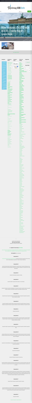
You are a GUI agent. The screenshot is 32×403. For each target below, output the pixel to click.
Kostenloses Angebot (21, 175)
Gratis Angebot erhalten (16, 52)
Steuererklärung (21, 197)
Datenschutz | (15, 399)
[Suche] (23, 11)
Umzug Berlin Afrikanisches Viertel (12, 258)
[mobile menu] (0, 11)
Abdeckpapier (21, 124)
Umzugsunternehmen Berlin (5, 88)
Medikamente (20, 181)
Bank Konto (20, 130)
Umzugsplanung (21, 210)
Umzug (4, 64)
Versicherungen (21, 222)
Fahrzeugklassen (21, 148)
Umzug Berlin (4, 65)
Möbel (20, 187)
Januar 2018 (28, 62)
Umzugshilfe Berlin (4, 82)
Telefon (20, 198)
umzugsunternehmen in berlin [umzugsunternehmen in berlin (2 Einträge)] (10, 122)
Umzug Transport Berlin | (18, 251)
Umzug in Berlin (4, 70)
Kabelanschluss (21, 170)
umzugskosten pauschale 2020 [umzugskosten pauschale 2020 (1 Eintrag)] (10, 106)
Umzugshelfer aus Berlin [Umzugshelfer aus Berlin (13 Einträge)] (10, 91)
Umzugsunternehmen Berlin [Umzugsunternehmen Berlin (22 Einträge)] (11, 114)
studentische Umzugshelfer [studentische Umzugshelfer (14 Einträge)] (10, 78)
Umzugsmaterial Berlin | (24, 251)
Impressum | (12, 399)
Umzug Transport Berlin (4, 73)
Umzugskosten (4, 84)
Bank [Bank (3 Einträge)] (10, 64)
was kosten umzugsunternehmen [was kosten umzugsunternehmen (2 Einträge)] (10, 139)
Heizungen (20, 166)
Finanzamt (20, 152)
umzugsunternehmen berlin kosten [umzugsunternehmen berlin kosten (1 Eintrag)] (10, 117)
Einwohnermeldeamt (21, 146)
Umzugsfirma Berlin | (9, 249)
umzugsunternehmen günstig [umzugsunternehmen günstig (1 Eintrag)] (10, 120)
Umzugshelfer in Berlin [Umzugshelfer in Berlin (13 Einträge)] (10, 98)
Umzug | (3, 249)
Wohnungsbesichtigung (22, 231)
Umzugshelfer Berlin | (21, 249)
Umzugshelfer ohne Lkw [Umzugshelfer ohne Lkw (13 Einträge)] (10, 100)
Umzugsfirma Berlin (4, 76)
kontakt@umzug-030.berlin (24, 0)
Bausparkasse (21, 135)
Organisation (20, 192)
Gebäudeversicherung (21, 156)
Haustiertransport (21, 164)
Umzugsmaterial (5, 85)
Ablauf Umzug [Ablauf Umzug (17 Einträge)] (10, 63)
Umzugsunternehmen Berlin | (15, 249)
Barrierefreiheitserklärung (22, 134)
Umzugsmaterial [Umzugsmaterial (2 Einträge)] (9, 109)
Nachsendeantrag (21, 191)
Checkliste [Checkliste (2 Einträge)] (9, 66)
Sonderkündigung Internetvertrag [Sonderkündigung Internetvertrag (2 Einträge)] (9, 74)
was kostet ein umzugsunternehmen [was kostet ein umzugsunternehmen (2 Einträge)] (10, 141)
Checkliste (4, 62)
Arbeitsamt (20, 127)
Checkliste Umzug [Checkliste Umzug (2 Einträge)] (9, 67)
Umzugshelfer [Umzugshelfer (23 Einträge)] (10, 89)
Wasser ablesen (21, 227)
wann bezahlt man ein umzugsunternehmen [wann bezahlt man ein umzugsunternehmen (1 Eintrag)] (9, 137)
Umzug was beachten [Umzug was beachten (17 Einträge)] (9, 134)
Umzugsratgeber (21, 211)
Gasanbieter (20, 154)
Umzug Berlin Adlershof (5, 258)
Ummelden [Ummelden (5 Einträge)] (9, 82)
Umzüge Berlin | (14, 251)
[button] (30, 1)
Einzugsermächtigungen (22, 147)
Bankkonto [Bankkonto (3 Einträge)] (9, 65)
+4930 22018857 (17, 0)
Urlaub (20, 221)
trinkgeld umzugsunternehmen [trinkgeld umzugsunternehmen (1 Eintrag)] (9, 80)
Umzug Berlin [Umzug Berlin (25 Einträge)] (9, 85)
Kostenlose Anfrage (21, 174)
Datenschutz (20, 140)
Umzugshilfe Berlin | (9, 251)
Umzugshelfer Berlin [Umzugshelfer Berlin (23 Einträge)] (10, 93)
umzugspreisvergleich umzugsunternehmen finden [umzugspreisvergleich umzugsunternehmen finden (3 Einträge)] (10, 111)
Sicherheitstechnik (21, 195)
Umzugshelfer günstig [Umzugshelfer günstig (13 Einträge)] (10, 95)
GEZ (19, 157)
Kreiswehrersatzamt (21, 177)
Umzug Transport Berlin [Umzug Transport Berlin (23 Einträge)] (9, 131)
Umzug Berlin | (5, 249)
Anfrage (29, 11)
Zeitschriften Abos (21, 232)
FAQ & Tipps (20, 149)
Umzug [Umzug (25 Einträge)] (9, 83)
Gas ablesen (20, 153)
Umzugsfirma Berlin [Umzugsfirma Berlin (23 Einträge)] (10, 87)
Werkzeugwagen (21, 228)
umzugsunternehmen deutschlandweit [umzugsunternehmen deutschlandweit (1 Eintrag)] (9, 119)
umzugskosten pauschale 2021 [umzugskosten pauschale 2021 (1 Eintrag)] (10, 108)
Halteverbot (20, 160)
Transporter (20, 199)
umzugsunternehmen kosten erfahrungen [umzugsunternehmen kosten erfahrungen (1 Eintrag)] (10, 127)
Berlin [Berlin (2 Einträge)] (10, 65)
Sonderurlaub (20, 196)
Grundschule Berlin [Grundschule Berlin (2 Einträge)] (9, 68)
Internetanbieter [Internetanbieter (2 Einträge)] (9, 69)
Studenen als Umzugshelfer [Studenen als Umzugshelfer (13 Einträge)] (10, 76)
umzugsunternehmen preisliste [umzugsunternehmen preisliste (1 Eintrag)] (9, 129)
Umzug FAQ (4, 67)
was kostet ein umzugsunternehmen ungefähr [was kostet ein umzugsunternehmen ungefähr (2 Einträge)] (10, 143)
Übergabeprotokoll (21, 203)
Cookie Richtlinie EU (19, 399)
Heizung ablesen (21, 165)
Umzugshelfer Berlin (4, 79)
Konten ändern (21, 173)
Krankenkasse (21, 176)
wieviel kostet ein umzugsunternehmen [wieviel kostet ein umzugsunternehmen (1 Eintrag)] (9, 146)
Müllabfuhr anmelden (21, 189)
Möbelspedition (21, 188)
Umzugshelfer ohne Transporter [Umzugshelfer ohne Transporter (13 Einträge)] (10, 103)
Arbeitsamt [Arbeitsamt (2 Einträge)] (9, 64)
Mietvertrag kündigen (21, 186)
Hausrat (20, 163)
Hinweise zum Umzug (21, 168)
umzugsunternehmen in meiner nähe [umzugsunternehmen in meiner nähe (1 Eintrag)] (9, 124)
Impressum (20, 169)
